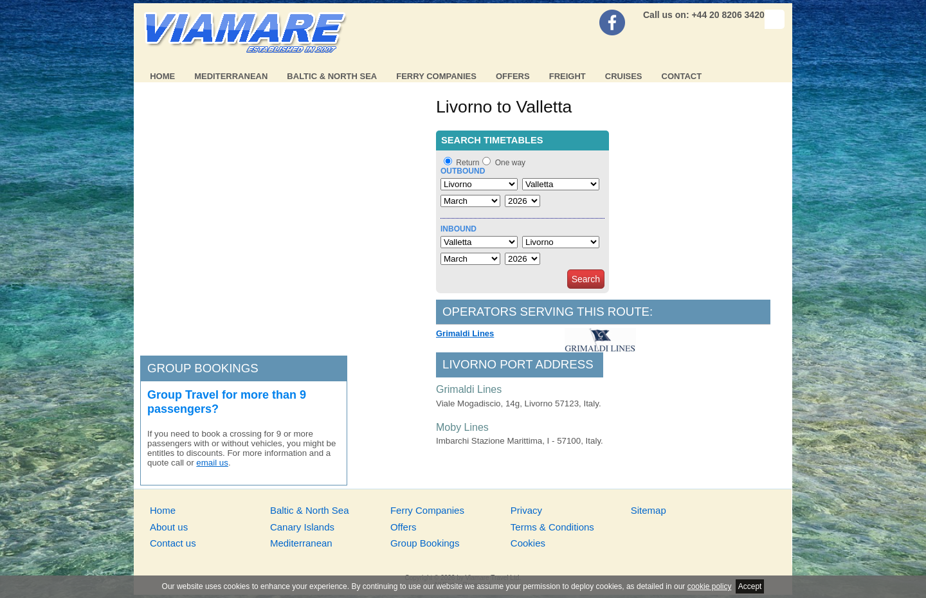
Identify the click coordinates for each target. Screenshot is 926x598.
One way (510, 162)
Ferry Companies (436, 76)
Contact (682, 76)
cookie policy (709, 586)
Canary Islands (302, 526)
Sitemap (648, 510)
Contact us (173, 543)
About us (169, 526)
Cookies (528, 543)
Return (467, 162)
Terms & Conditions (552, 526)
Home (162, 76)
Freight (567, 76)
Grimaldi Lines (465, 333)
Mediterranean (231, 76)
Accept (750, 586)
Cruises (623, 76)
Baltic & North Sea (332, 76)
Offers (513, 76)
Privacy (526, 510)
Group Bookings (425, 543)
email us (212, 462)
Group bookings (203, 368)
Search (586, 279)
